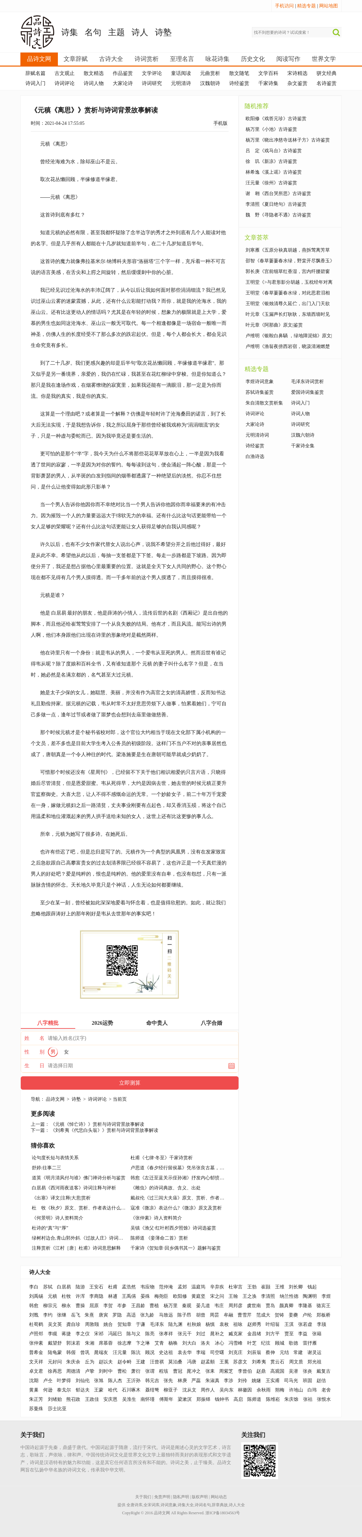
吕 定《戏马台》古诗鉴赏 (274, 150)
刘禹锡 (36, 1296)
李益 (302, 1333)
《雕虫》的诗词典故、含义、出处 (165, 1187)
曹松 (122, 1371)
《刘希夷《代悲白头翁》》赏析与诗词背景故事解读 (104, 1130)
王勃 (252, 1286)
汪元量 (120, 1352)
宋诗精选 (297, 73)
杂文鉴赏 (297, 83)
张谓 (150, 1371)
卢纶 (307, 1315)
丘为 (89, 1361)
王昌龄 (138, 1305)
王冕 (224, 1361)
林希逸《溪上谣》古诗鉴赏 (274, 172)
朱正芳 (36, 1399)
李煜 (326, 1296)
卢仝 (48, 1380)
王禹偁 (129, 1296)
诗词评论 (65, 83)
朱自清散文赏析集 (264, 402)
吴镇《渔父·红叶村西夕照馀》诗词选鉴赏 (173, 1228)
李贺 (108, 1305)
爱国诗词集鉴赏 (307, 392)
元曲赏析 (210, 73)
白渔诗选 (255, 456)
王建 (140, 1361)
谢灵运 (314, 1352)
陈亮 (150, 1333)
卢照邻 (36, 1333)
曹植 (154, 1305)
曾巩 (85, 1352)
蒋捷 (66, 1333)
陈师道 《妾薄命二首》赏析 (159, 1238)
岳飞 (75, 1315)
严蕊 (196, 1380)
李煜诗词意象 (260, 381)
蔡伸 (270, 1352)
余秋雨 (264, 1389)
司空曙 (217, 1352)
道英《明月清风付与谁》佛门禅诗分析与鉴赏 (78, 1177)
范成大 (263, 1315)
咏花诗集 (217, 59)
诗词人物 (94, 83)
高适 (131, 1315)
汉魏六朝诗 (302, 435)
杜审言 (236, 1286)
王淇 (289, 1324)
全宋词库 (152, 1505)
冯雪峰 (236, 1343)
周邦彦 (236, 1305)
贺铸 (279, 1315)
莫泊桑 (175, 1361)
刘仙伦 (83, 1380)
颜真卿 (286, 1305)
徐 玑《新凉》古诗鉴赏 (271, 161)
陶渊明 (310, 1296)
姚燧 (256, 1380)
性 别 (34, 1052)
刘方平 (273, 1333)
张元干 (185, 1333)
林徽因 (245, 1389)
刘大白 (189, 1343)
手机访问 (284, 5)
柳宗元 (50, 1305)
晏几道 (203, 1305)
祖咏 (238, 1324)
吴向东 (226, 1389)
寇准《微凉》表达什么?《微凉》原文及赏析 (175, 1207)
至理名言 (182, 59)
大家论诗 (123, 83)
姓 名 (34, 1038)
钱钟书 (222, 1399)
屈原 (94, 1305)
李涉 (228, 1380)
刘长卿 (296, 1286)
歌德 (293, 1343)
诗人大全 (40, 1272)
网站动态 (219, 1497)
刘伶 (242, 1380)
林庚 (182, 1380)
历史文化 (253, 59)
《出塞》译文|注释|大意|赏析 (61, 1197)
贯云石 (277, 1361)
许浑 (80, 1296)
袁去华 (185, 1352)
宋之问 (217, 1296)
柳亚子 (171, 1389)
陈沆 (136, 1352)
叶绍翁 (273, 1324)
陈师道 (254, 1399)
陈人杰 (115, 1380)
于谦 (140, 1324)
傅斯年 (166, 1399)
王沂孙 (133, 1380)
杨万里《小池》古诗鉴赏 (271, 129)
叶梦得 (64, 1380)
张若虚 (305, 1324)
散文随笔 (239, 73)
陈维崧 (273, 1399)
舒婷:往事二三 (46, 1167)
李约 (48, 1315)
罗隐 (117, 1315)
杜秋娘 (194, 1324)
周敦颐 (92, 1324)
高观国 (277, 1371)
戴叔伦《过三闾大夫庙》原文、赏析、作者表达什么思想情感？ (196, 1197)
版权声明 (200, 1497)
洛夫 (205, 1343)
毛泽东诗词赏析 (307, 381)
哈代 (112, 1389)
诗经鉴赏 (239, 83)
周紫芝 (226, 1371)
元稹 (147, 663)
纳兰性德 (289, 1296)
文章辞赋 (76, 59)
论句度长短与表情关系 (55, 1157)
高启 (238, 1399)
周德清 (73, 1371)
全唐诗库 (134, 1505)
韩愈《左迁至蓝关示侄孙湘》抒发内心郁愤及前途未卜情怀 (191, 1177)
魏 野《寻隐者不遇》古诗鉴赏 (278, 214)
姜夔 (293, 1315)
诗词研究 (152, 83)
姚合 (108, 1324)
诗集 (69, 32)
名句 (93, 32)
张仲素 (36, 1343)
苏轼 (48, 1286)
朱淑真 (212, 1380)
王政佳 (92, 1399)
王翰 (233, 1296)
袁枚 (224, 1324)
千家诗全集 (302, 445)
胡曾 (200, 1315)
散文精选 (94, 73)
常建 (298, 1352)
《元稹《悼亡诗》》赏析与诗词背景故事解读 (97, 1124)
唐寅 (103, 1315)
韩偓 (71, 1352)
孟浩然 (129, 1286)
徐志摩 (124, 1343)
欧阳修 (180, 1296)
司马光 (291, 1380)
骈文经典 (326, 73)
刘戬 (33, 1315)
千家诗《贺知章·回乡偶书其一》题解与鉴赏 (175, 1248)
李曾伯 (245, 1371)
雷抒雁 (310, 1343)
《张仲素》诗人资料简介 (156, 1217)
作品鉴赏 (123, 73)
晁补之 (217, 1333)
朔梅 (279, 1389)
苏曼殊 (36, 1408)
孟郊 (182, 1286)
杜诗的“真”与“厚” (50, 1228)
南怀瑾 (148, 1399)
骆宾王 (323, 1305)
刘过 (200, 1333)
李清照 (268, 1296)
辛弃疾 (217, 1286)
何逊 (48, 1389)
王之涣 (250, 1296)
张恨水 (324, 1399)
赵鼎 (261, 1371)
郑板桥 (323, 1315)
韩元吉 (152, 1380)
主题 (116, 32)
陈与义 (133, 1333)
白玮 (312, 1389)
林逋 (112, 1296)
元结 (284, 1352)
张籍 (317, 1333)
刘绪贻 (55, 1399)
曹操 (80, 1305)
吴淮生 (129, 1399)
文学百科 (268, 73)
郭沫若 (73, 1343)
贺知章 (124, 1324)
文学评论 (152, 73)
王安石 (96, 1286)
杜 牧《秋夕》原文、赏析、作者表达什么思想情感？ (88, 1207)
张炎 (307, 1371)
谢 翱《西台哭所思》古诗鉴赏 (278, 193)
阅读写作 (288, 59)
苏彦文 (240, 1361)
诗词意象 (169, 1505)
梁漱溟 (185, 1399)
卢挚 (89, 1371)
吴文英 (55, 1324)
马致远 (166, 1315)
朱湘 (89, 1343)
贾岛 (270, 1305)
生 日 (34, 1065)
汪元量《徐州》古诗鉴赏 (271, 182)
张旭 (98, 1380)
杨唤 (173, 1343)
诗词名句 (203, 1505)
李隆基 (305, 1305)
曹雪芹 (245, 1315)
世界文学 (324, 59)
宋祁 (98, 1333)
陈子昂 (184, 1315)
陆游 (80, 1286)
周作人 (208, 1389)
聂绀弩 (152, 1389)
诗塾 (163, 32)
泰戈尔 (64, 1389)
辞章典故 (220, 1505)
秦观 (186, 1305)
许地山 (296, 1389)
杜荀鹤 (36, 1324)
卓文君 (36, 1371)
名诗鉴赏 (326, 83)
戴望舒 (55, 1343)
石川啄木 (131, 1389)
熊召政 (73, 1399)
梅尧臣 (161, 1296)
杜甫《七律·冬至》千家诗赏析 (161, 1157)
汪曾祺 (157, 1361)
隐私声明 (181, 1497)
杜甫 (112, 1286)
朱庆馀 (291, 1399)
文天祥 (36, 1361)
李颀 (321, 1324)
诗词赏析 (146, 59)
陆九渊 (175, 1324)
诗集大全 (186, 1505)
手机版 (220, 123)
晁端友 (101, 1352)
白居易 (58, 613)
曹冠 (177, 1371)
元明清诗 (181, 83)
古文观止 (65, 73)
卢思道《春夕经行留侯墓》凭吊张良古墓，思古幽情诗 (186, 1167)
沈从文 (189, 1389)
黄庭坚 (198, 1296)
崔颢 (265, 1286)
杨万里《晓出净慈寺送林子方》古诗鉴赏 (288, 140)
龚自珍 (73, 1324)
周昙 (214, 1315)
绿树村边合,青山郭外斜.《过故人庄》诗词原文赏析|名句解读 (94, 1238)
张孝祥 (166, 1333)
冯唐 (191, 1361)
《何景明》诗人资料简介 (57, 1217)
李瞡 (52, 1333)
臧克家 (236, 1333)
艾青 (159, 1343)
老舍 (326, 1389)
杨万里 (171, 1305)
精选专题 (306, 5)
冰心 (219, 1343)
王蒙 (98, 1389)
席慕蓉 (106, 1343)
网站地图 (328, 5)
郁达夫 (83, 1389)
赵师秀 (254, 1324)
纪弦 (265, 1343)
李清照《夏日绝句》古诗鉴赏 (276, 204)
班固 (307, 1380)
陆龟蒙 (55, 1352)
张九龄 (147, 1315)
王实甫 (273, 1380)
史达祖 (166, 1352)
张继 (61, 1315)
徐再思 (55, 1371)
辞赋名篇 (35, 73)
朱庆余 (73, 1361)
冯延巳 (115, 1333)
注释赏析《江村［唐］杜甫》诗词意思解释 (76, 1248)
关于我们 (143, 1497)
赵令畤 (124, 1361)
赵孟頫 (208, 1361)
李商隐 (96, 1296)
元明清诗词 (257, 435)
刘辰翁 (254, 1352)
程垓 (163, 1371)
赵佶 (321, 1380)
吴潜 (293, 1371)
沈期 (33, 1380)
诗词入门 (35, 83)
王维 (279, 1286)
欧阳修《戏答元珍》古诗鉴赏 (276, 118)
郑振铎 (203, 1399)
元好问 (55, 1361)
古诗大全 (111, 59)
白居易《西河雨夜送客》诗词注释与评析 (74, 1187)
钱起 (312, 1286)
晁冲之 (194, 1371)
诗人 (139, 32)
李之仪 (83, 1333)
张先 (168, 1380)
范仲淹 (166, 1286)
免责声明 (162, 1497)
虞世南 (254, 1305)
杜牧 (66, 1296)
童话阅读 (181, 73)
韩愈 (33, 1305)
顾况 (150, 1352)
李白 (33, 1286)
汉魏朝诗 (210, 83)
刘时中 (106, 1371)
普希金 (36, 1352)
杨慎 (210, 1324)
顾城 (279, 1343)
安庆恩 (110, 1399)
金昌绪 (254, 1333)
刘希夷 (259, 1361)
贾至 (289, 1333)
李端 (200, 1352)
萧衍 (136, 1371)
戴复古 (323, 1371)
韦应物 (148, 1286)
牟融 (228, 1315)
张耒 (210, 1371)
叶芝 (252, 1343)
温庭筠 (198, 1286)
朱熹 (89, 1315)
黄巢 (33, 1389)
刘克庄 (236, 1352)
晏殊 (145, 1296)
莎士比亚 (57, 1408)
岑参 (121, 1305)
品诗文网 (39, 59)
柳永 (66, 1305)
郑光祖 (314, 1361)
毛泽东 (157, 1324)
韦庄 (219, 1305)
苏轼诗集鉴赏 (260, 392)
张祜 (307, 1399)
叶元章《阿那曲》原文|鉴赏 (274, 325)
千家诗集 (268, 83)
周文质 (296, 1361)
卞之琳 (143, 1343)
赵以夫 (106, 1361)
